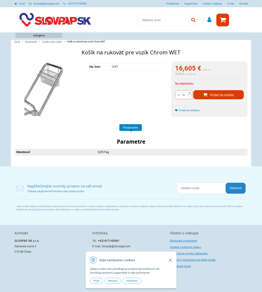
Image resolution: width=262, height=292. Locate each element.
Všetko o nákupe (212, 3)
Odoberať (235, 188)
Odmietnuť (132, 280)
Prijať (97, 280)
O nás (230, 3)
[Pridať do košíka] (218, 94)
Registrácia (190, 3)
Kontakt (243, 3)
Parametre (130, 127)
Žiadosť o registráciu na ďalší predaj (192, 260)
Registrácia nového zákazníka (189, 253)
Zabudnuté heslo (180, 266)
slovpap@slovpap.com (46, 3)
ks (183, 95)
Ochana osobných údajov (185, 247)
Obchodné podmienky (183, 241)
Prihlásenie (172, 3)
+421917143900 (77, 3)
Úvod (22, 3)
